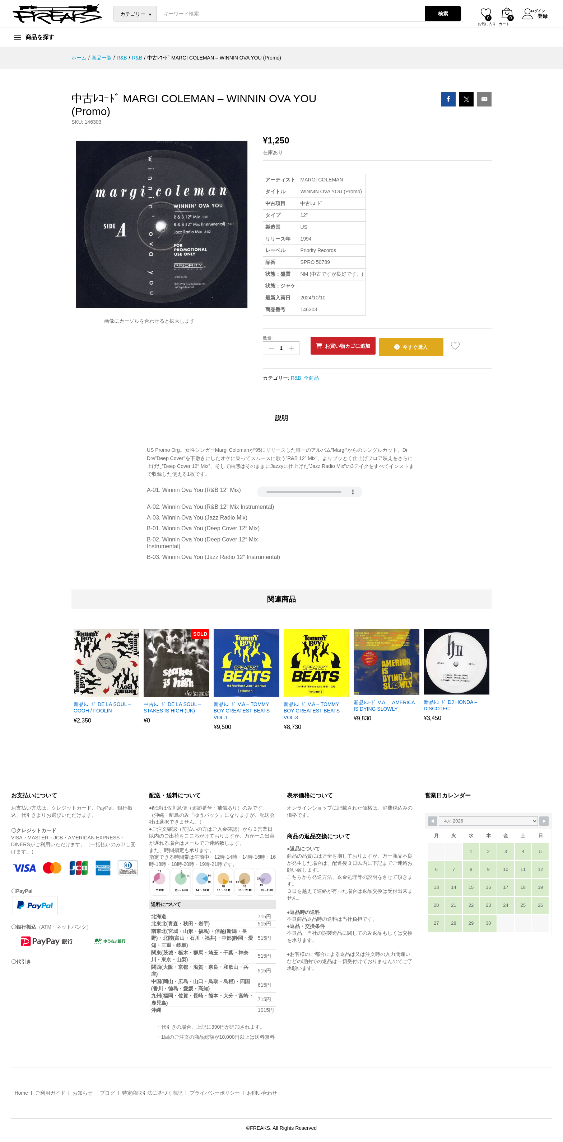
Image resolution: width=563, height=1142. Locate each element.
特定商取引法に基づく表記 (152, 1091)
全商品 (311, 375)
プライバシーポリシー (215, 1091)
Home (21, 1091)
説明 (281, 415)
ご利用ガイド (50, 1091)
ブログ (107, 1091)
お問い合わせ (262, 1091)
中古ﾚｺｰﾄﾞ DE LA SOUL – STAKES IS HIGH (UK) (172, 705)
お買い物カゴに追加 (351, 346)
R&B (296, 375)
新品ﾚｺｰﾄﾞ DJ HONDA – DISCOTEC (450, 703)
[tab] (281, 419)
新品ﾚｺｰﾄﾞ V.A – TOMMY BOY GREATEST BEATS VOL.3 (312, 708)
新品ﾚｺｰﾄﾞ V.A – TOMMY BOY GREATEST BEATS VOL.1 (242, 708)
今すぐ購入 (425, 346)
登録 (538, 15)
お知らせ (83, 1091)
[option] (106, 679)
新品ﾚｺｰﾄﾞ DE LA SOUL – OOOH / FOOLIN (102, 705)
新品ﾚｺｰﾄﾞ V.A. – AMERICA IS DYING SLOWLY (384, 703)
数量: (268, 338)
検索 (439, 13)
